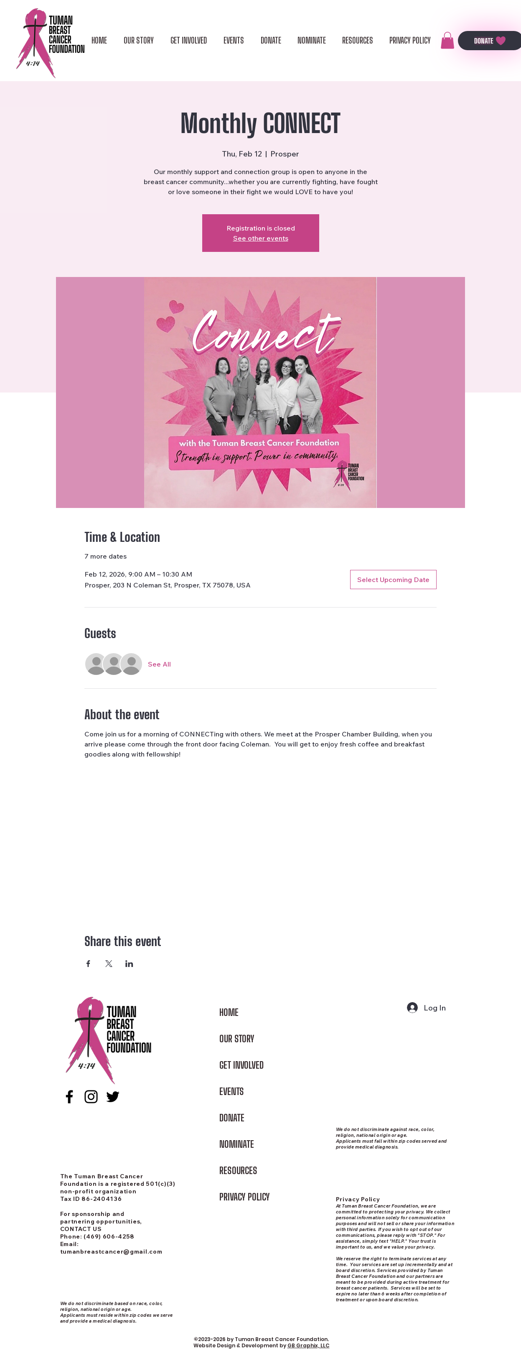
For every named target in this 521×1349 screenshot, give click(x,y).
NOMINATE (236, 1144)
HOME (229, 1012)
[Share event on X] (109, 963)
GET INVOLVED (241, 1065)
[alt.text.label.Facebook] (69, 1096)
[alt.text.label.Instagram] (91, 1096)
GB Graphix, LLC (308, 1345)
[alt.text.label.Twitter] (113, 1096)
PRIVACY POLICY (244, 1197)
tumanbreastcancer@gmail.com (111, 1251)
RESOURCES (238, 1170)
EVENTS (231, 1091)
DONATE (231, 1117)
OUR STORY (236, 1038)
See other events (260, 238)
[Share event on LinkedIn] (129, 963)
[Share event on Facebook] (88, 963)
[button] (447, 40)
